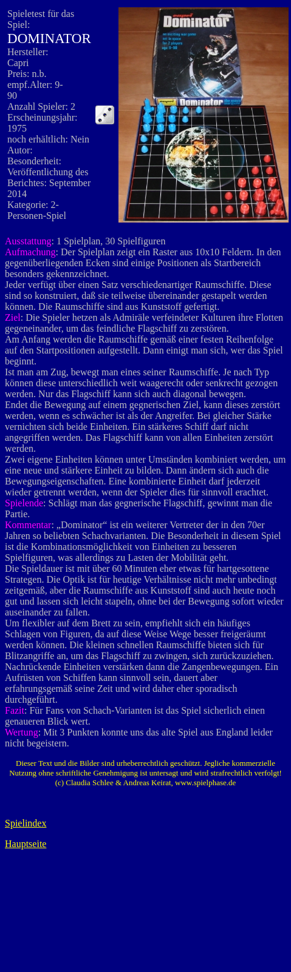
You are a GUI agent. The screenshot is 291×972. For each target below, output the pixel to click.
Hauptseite (25, 844)
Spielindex (25, 823)
